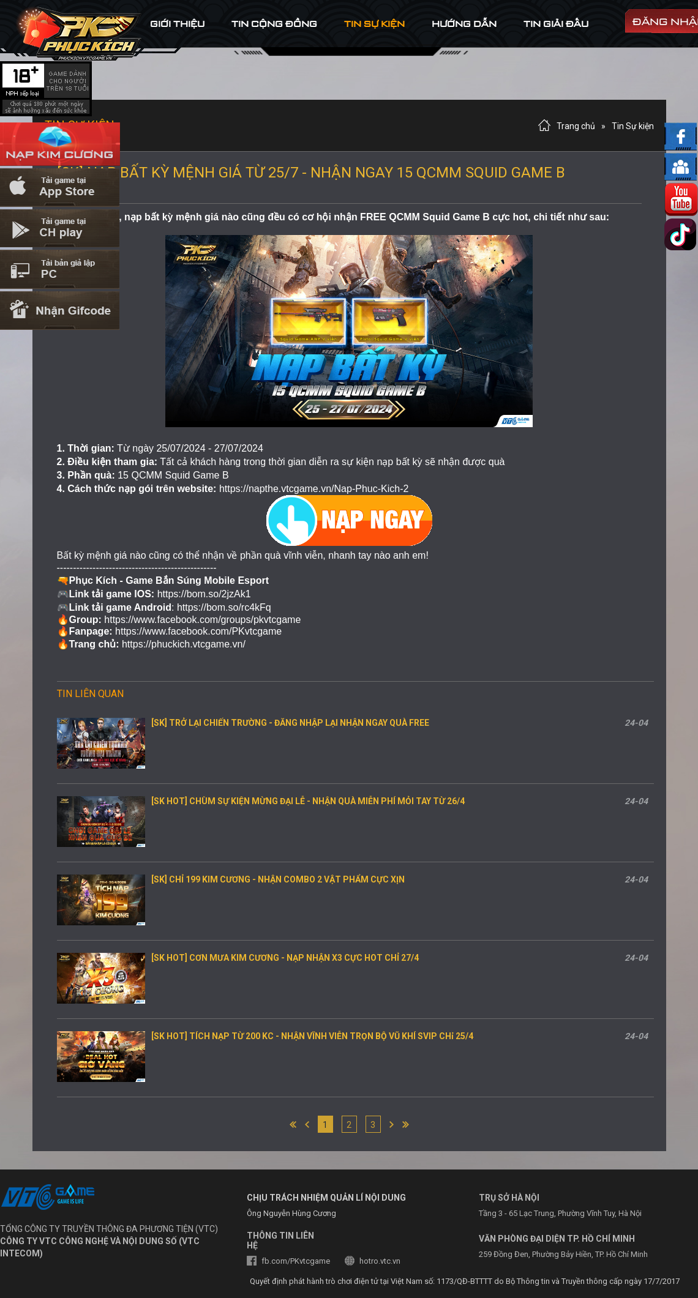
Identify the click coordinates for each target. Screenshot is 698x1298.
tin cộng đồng (274, 23)
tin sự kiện (374, 23)
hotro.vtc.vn (379, 1261)
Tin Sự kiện (633, 126)
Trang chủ (576, 126)
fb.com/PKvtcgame (295, 1261)
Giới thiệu (177, 23)
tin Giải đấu (556, 23)
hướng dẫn (464, 23)
